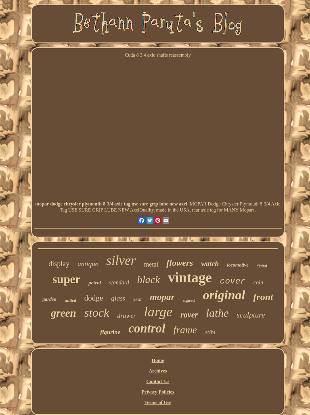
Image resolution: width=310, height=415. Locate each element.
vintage (190, 278)
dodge (93, 298)
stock (96, 312)
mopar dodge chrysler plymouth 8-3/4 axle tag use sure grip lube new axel (111, 204)
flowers (179, 263)
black (148, 280)
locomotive (237, 265)
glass (118, 298)
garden (49, 299)
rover (189, 314)
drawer (126, 315)
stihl (210, 332)
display (58, 264)
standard (119, 282)
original (224, 295)
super (66, 279)
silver (121, 260)
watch (210, 264)
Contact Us (157, 381)
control (146, 328)
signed (188, 300)
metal (151, 264)
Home (158, 360)
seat (137, 299)
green (63, 313)
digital (262, 266)
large (158, 311)
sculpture (251, 315)
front (263, 297)
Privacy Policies (158, 392)
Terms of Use (158, 402)
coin (258, 282)
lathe (217, 313)
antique (88, 264)
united (70, 300)
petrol (94, 282)
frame (185, 329)
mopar (162, 297)
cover (232, 281)
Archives (158, 371)
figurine (110, 332)
